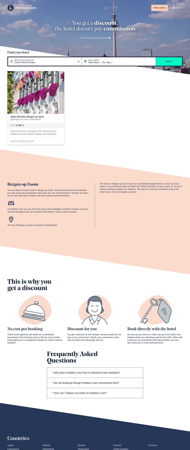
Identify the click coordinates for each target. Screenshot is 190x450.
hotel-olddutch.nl (22, 141)
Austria (10, 445)
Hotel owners (159, 8)
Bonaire (81, 445)
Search (169, 61)
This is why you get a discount (95, 38)
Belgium (46, 445)
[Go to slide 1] (36, 111)
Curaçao (117, 445)
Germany (152, 445)
